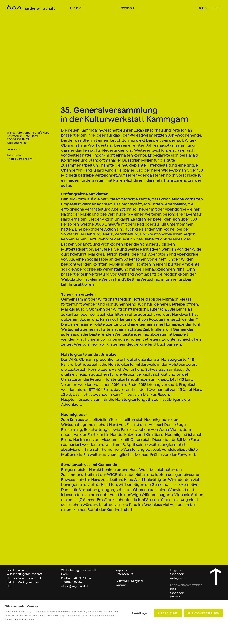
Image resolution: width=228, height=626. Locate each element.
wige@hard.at (16, 142)
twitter (175, 596)
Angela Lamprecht (19, 158)
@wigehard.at (78, 586)
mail (173, 589)
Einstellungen (140, 613)
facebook (13, 149)
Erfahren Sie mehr (25, 619)
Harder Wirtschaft (39, 8)
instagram (177, 578)
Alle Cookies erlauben (203, 613)
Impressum (123, 570)
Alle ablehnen (168, 613)
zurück (73, 8)
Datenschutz (124, 574)
